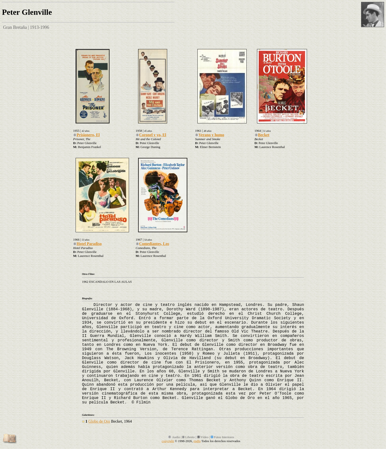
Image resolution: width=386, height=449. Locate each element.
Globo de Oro (99, 421)
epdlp (197, 441)
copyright (168, 441)
